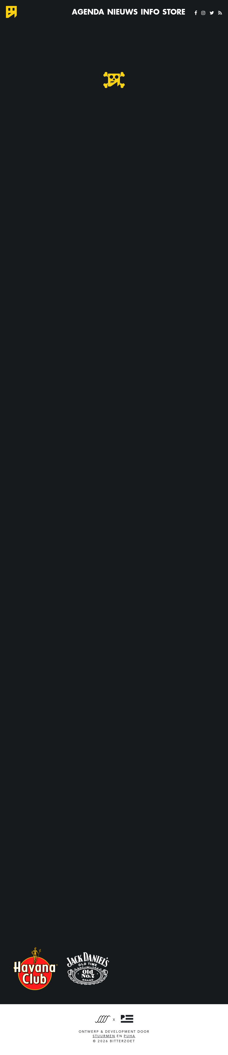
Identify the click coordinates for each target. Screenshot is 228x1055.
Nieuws (122, 11)
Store (173, 11)
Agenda (88, 11)
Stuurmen (104, 1036)
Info (150, 11)
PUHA (129, 1036)
